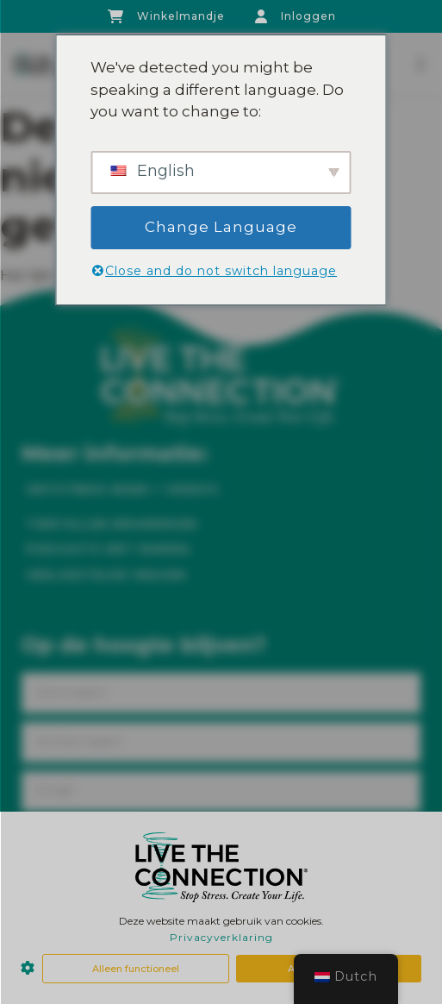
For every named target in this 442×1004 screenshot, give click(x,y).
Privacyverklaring (221, 937)
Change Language (221, 226)
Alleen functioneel (135, 969)
